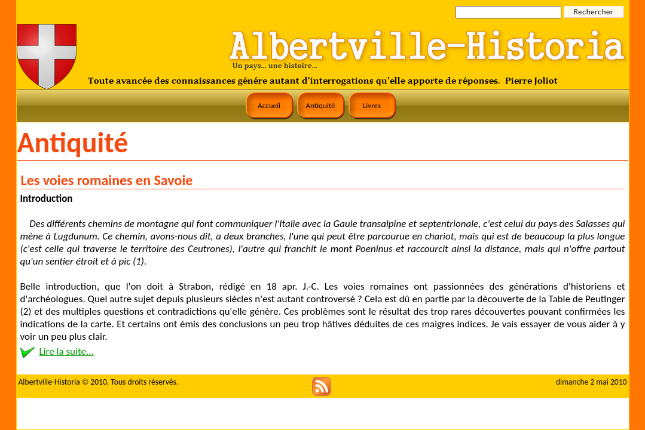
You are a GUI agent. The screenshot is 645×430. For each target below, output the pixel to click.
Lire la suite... (66, 351)
